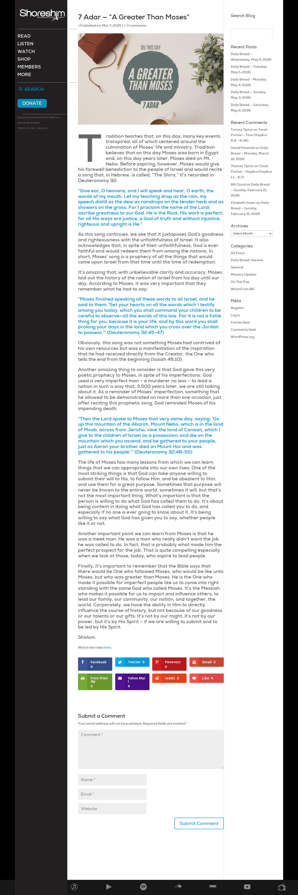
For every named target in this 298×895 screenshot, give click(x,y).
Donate (32, 104)
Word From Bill (242, 289)
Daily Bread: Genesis (247, 260)
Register (237, 308)
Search (34, 90)
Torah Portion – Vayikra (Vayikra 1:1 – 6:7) (251, 171)
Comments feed (243, 329)
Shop (23, 60)
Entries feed (240, 322)
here (107, 647)
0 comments (136, 25)
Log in (235, 315)
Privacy (42, 128)
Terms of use (26, 128)
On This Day (240, 282)
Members (29, 68)
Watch (26, 52)
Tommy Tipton (242, 129)
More (24, 76)
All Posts (238, 253)
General (237, 267)
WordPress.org (242, 337)
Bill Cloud (238, 184)
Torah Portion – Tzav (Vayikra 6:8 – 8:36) (249, 135)
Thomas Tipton (242, 166)
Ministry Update (243, 274)
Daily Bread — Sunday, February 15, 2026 (250, 190)
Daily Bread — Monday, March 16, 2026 (250, 153)
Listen (25, 45)
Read (23, 37)
